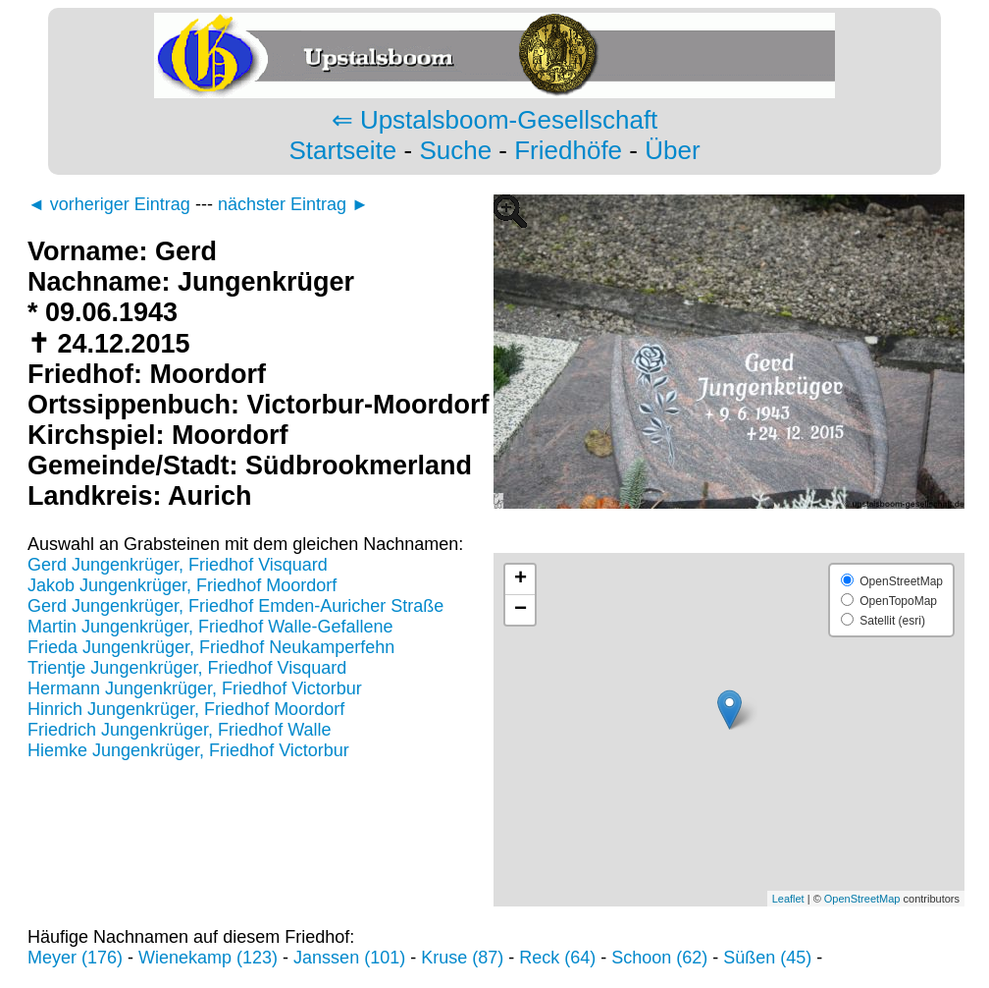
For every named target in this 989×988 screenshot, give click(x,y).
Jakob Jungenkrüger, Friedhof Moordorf (182, 585)
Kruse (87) (462, 957)
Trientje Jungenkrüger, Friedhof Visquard (186, 668)
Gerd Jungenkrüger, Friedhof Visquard (177, 565)
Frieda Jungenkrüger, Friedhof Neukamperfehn (210, 647)
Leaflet (788, 899)
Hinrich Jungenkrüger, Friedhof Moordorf (185, 709)
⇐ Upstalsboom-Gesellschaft (495, 120)
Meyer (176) (75, 957)
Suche (455, 150)
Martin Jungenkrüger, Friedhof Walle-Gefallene (210, 626)
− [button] (520, 610)
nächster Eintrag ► (293, 204)
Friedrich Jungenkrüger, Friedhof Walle (179, 730)
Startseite (342, 150)
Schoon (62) (659, 957)
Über (672, 150)
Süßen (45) (767, 957)
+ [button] (520, 579)
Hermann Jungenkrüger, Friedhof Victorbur (194, 688)
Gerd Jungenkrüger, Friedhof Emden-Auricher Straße (235, 606)
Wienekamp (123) (208, 957)
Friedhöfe (568, 150)
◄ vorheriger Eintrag (108, 204)
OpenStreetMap (862, 899)
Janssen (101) (349, 957)
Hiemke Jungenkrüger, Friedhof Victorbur (188, 750)
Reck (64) (557, 957)
